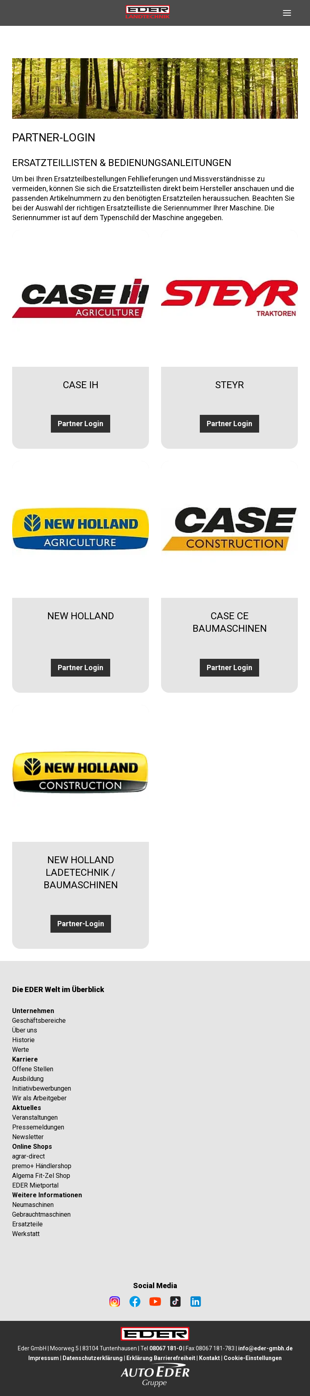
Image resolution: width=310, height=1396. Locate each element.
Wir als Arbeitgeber (39, 1098)
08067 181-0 (165, 1348)
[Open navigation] (287, 12)
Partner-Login (80, 923)
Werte (20, 1049)
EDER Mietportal (35, 1185)
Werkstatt (26, 1234)
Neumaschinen (33, 1205)
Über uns (24, 1030)
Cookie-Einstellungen (253, 1358)
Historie (23, 1040)
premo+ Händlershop (41, 1166)
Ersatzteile (27, 1224)
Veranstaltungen (35, 1117)
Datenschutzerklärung (93, 1358)
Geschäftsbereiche (39, 1020)
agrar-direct (28, 1156)
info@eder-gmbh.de (265, 1348)
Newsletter (28, 1137)
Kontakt (209, 1358)
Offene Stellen (32, 1069)
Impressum (43, 1358)
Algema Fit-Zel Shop (41, 1175)
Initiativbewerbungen (41, 1088)
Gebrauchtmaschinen (41, 1214)
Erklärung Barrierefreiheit (160, 1358)
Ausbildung (28, 1079)
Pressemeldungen (38, 1127)
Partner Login (80, 423)
